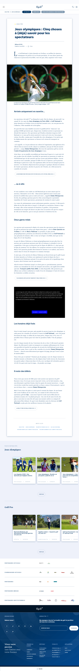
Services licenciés (31, 654)
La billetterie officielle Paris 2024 (25, 408)
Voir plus (41, 494)
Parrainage (29, 658)
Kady (66, 648)
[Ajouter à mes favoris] (15, 460)
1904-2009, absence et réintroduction (53, 11)
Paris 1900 (36, 11)
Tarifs (28, 651)
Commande (29, 649)
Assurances (30, 656)
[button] (4, 6)
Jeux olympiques (16, 11)
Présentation (55, 648)
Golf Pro (7, 11)
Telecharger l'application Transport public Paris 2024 (30, 278)
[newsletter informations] (47, 616)
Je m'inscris (74, 628)
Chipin (66, 652)
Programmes (55, 652)
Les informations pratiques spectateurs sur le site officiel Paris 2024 (34, 174)
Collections (55, 656)
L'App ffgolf (68, 650)
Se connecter (55, 650)
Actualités (27, 11)
